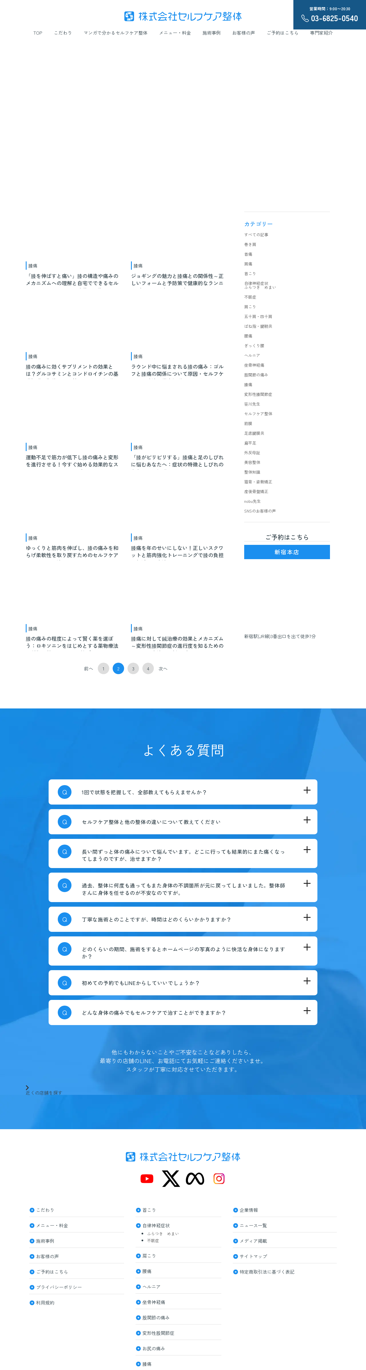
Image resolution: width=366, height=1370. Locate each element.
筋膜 (248, 423)
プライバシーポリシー (59, 1286)
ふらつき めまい (260, 287)
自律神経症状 (256, 283)
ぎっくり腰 (254, 346)
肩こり (250, 307)
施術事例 (211, 32)
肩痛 (248, 264)
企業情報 (249, 1209)
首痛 (248, 254)
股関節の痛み (256, 375)
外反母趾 (252, 452)
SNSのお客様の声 (260, 511)
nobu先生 (252, 501)
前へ (88, 668)
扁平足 (250, 443)
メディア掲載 (253, 1240)
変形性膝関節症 (258, 394)
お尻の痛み (153, 1348)
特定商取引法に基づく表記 (267, 1271)
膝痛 (32, 265)
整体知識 (252, 472)
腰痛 (248, 336)
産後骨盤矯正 (256, 491)
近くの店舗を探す (44, 1090)
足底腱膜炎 (254, 433)
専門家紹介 (321, 32)
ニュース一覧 (253, 1225)
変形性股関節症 (158, 1332)
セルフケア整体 (258, 414)
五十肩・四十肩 (258, 316)
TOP (37, 32)
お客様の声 (243, 32)
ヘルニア (252, 355)
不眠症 (250, 297)
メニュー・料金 (175, 32)
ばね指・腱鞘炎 (258, 326)
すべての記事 (256, 235)
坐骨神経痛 (254, 365)
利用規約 (45, 1302)
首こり (250, 273)
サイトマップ (253, 1255)
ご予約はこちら (282, 32)
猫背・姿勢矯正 (258, 482)
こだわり (63, 32)
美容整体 (252, 462)
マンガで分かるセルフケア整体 (115, 32)
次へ (163, 668)
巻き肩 (250, 244)
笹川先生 (252, 404)
